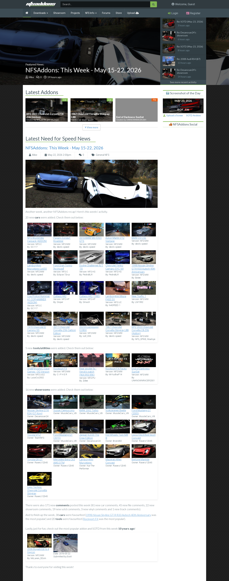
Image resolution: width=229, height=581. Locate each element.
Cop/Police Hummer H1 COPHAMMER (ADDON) (38, 299)
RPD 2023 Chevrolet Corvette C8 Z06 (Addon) (142, 330)
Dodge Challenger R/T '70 (91, 267)
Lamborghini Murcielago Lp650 (37, 267)
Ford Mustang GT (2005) (141, 412)
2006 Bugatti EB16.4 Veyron (38, 551)
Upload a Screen (173, 115)
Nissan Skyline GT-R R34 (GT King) (38, 412)
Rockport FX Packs (116, 368)
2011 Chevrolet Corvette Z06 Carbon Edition (64, 330)
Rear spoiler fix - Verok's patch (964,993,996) (87, 371)
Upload (131, 13)
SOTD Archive (193, 115)
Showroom (59, 13)
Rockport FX (60, 368)
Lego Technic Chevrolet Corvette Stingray (37, 490)
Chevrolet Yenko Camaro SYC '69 (114, 267)
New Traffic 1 (139, 296)
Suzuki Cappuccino (63, 410)
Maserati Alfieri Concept (113, 461)
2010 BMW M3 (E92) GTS (90, 239)
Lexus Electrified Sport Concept (144, 436)
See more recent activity (183, 82)
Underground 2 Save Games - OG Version (38, 370)
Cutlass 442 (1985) (89, 296)
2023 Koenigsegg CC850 (88, 329)
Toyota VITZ (34, 435)
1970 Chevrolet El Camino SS (36, 329)
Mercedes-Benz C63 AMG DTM (64, 461)
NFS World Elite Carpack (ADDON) (37, 239)
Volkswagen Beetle (115, 410)
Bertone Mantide (140, 459)
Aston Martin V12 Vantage (114, 239)
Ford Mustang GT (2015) (63, 436)
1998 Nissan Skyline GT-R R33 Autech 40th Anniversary (143, 268)
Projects (75, 13)
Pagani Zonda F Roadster (62, 239)
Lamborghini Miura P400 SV (115, 298)
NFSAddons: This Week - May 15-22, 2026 (83, 70)
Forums (106, 13)
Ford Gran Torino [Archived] (62, 267)
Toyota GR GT (35, 459)
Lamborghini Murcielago (86, 461)
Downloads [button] (41, 13)
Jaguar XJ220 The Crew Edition (89, 436)
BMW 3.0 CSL (139, 238)
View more (91, 127)
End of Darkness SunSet (141, 370)
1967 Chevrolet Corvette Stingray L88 (117, 329)
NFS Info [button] (91, 13)
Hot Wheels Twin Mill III (116, 436)
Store (119, 13)
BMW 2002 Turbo (88, 410)
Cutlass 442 (59, 296)
